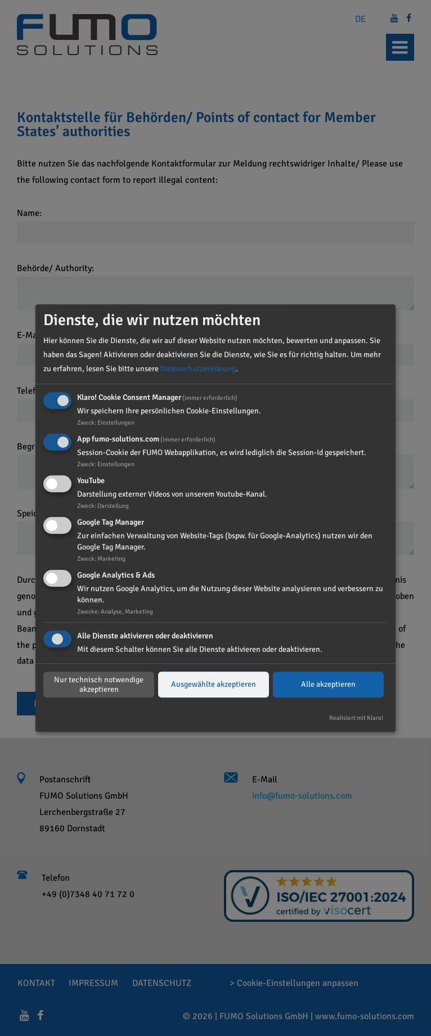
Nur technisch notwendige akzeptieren (98, 684)
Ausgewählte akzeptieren (213, 685)
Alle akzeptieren (328, 685)
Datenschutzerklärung (198, 368)
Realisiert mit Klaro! (356, 718)
